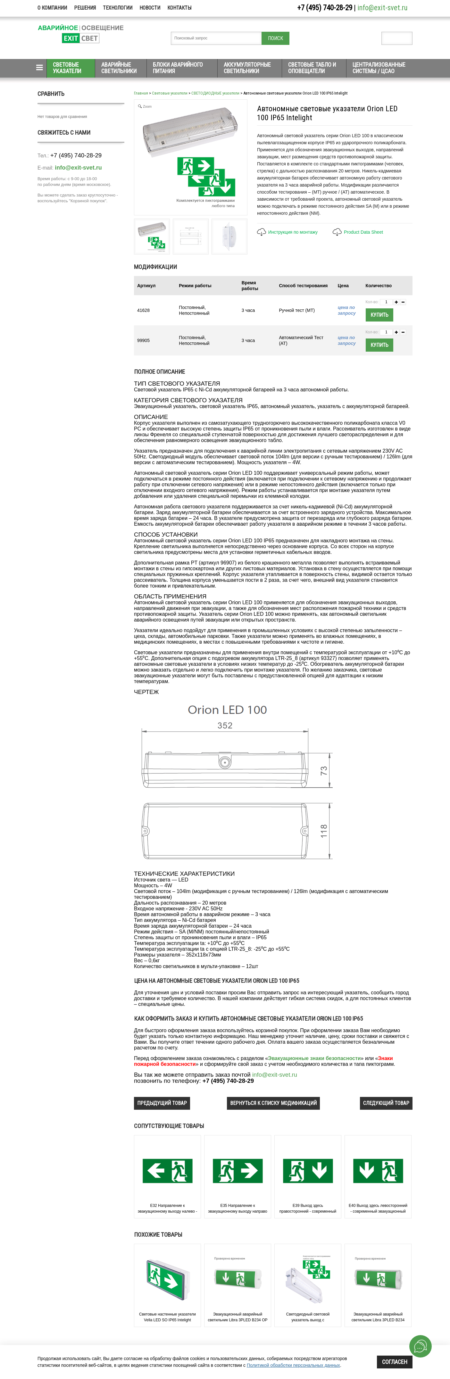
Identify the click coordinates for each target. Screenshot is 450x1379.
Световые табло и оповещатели (312, 67)
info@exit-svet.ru (382, 8)
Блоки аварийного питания (178, 67)
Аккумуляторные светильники (247, 67)
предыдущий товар (162, 1103)
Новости (149, 8)
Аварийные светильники (119, 67)
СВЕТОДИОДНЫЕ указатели (215, 93)
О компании (52, 8)
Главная (141, 93)
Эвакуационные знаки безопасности (314, 1058)
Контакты (179, 8)
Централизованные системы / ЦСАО (379, 67)
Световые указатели (67, 67)
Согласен (394, 1361)
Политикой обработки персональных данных (293, 1365)
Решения (85, 8)
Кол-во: (372, 302)
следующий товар (386, 1103)
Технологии (117, 8)
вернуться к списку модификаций (273, 1103)
